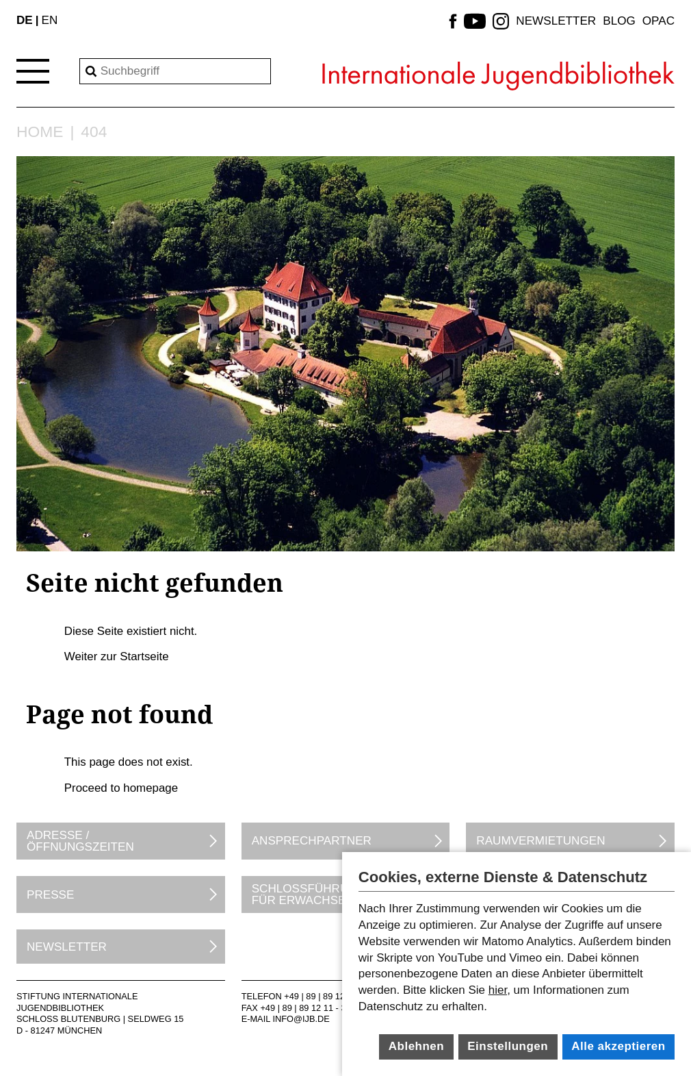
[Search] (175, 71)
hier (497, 990)
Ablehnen (416, 1046)
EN (50, 20)
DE (24, 20)
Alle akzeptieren (618, 1046)
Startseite (144, 656)
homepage (150, 788)
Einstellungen (507, 1046)
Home (39, 132)
